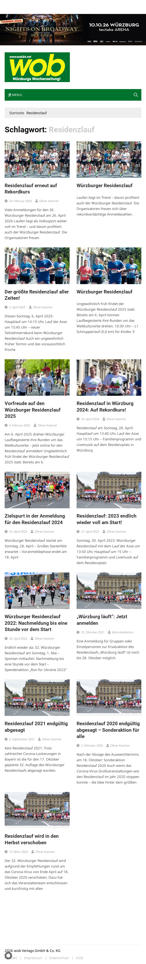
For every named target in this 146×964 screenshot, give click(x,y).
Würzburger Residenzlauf (105, 185)
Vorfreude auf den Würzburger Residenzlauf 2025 (33, 410)
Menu (15, 95)
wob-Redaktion (122, 632)
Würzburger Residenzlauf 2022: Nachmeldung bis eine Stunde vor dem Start (36, 623)
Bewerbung (31, 9)
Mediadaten (13, 4)
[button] (136, 95)
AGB (79, 958)
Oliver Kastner (49, 201)
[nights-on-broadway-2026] (73, 29)
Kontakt (57, 4)
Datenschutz (59, 958)
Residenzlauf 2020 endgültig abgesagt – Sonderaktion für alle (108, 730)
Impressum (12, 9)
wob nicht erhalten (37, 4)
